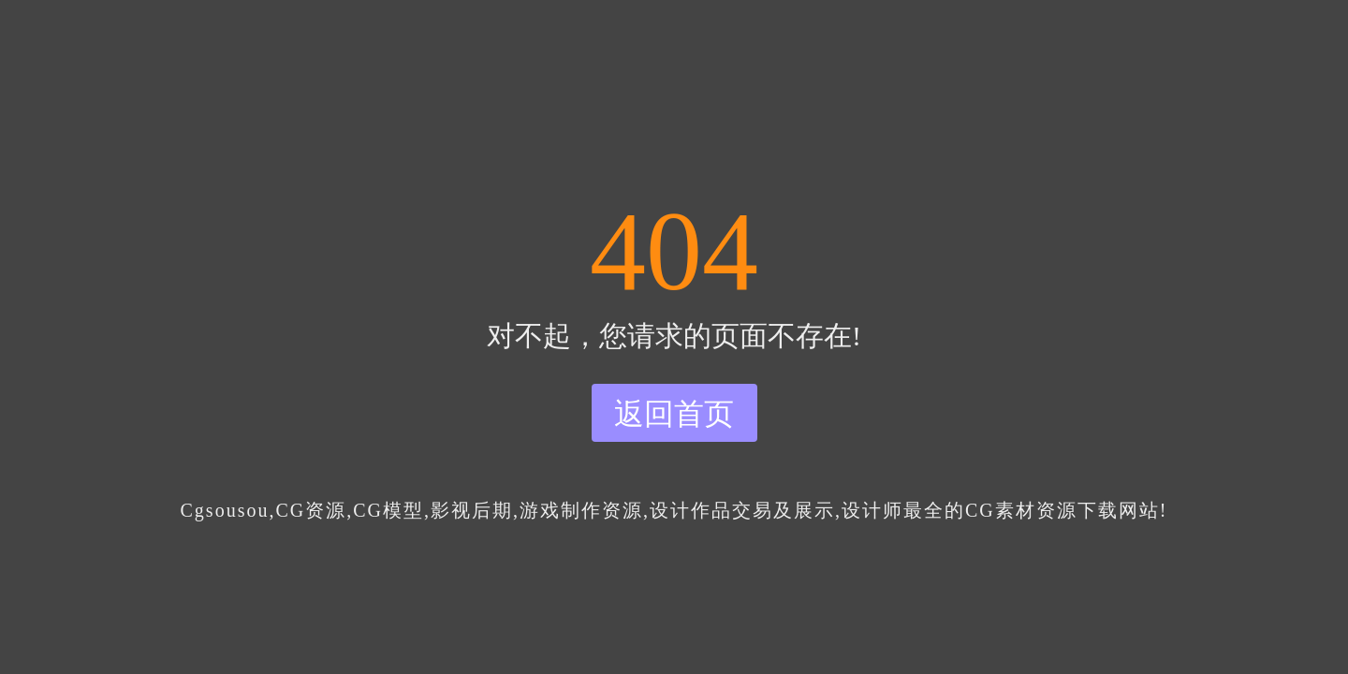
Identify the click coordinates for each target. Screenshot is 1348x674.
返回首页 (674, 414)
